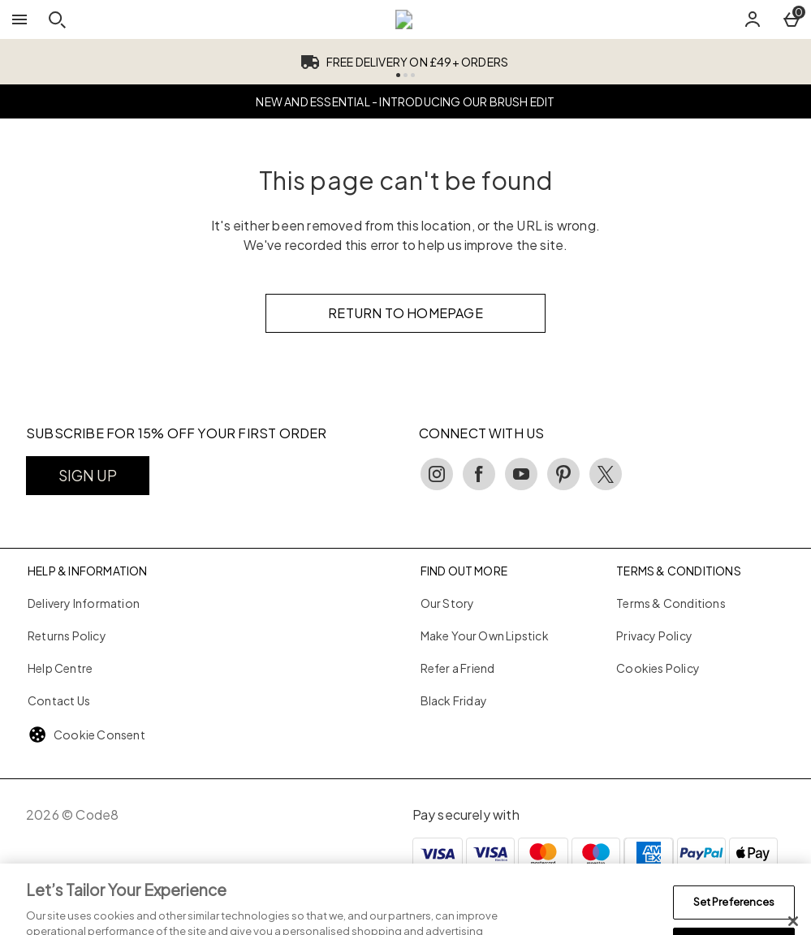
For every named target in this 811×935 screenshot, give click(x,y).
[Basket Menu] (791, 19)
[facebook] (479, 474)
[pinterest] (563, 474)
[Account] (752, 19)
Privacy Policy (654, 635)
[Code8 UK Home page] (404, 19)
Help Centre (60, 668)
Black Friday (454, 700)
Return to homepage (405, 312)
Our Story (448, 603)
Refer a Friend (458, 668)
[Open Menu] (19, 19)
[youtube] (521, 474)
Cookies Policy (658, 668)
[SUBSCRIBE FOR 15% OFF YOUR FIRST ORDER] (88, 475)
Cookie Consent (99, 734)
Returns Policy (67, 635)
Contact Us (59, 700)
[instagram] (437, 474)
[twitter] (605, 474)
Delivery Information (84, 603)
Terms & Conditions (671, 603)
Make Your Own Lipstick (485, 635)
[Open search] (56, 19)
